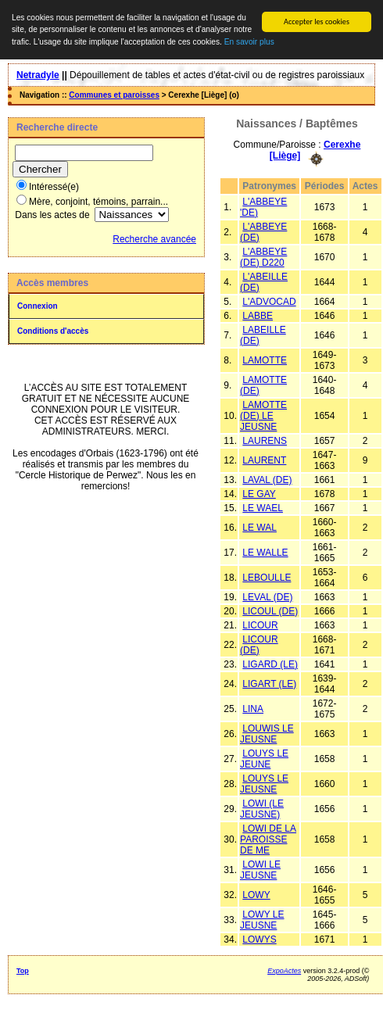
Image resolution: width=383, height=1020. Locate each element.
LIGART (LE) (269, 683)
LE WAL (259, 527)
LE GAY (258, 494)
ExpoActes (284, 971)
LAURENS (264, 440)
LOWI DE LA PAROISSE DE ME (268, 839)
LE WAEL (262, 508)
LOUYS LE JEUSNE (264, 784)
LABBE (257, 315)
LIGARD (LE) (270, 664)
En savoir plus (249, 42)
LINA (252, 708)
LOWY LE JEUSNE (262, 920)
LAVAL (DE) (267, 479)
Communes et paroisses (114, 95)
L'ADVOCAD (268, 301)
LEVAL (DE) (267, 597)
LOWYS (259, 939)
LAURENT (264, 460)
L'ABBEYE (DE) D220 (263, 257)
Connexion (37, 306)
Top (22, 971)
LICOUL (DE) (270, 611)
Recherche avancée (154, 239)
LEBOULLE (266, 577)
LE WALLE (265, 552)
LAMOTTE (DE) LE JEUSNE (263, 415)
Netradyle (37, 75)
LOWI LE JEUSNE (260, 870)
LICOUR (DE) (259, 645)
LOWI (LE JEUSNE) (262, 809)
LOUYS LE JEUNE (264, 759)
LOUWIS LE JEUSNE (267, 734)
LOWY (256, 894)
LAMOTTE (264, 360)
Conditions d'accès (52, 331)
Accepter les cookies (316, 21)
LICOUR (259, 625)
